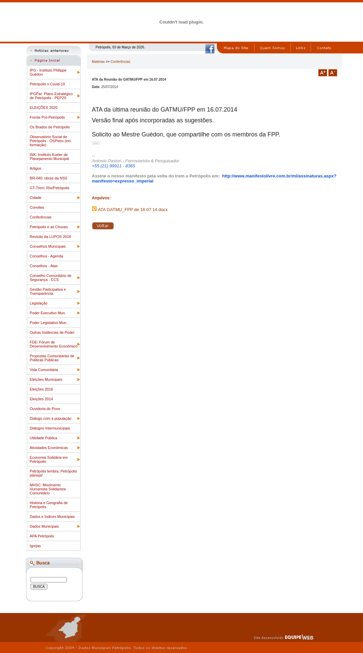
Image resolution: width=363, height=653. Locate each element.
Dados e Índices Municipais (52, 517)
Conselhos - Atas (44, 266)
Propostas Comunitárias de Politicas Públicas (52, 358)
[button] (95, 143)
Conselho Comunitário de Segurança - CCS (51, 278)
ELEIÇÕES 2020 (44, 108)
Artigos (35, 168)
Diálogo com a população (51, 418)
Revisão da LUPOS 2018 (50, 237)
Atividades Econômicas (49, 448)
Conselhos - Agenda (46, 256)
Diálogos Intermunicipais (50, 428)
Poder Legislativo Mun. (48, 323)
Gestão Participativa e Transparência (48, 291)
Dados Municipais (44, 526)
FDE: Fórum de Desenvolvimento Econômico (54, 344)
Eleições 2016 (41, 389)
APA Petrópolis (42, 536)
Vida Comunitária (44, 370)
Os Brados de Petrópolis (50, 127)
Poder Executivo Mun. (48, 313)
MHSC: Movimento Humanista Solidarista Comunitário (48, 489)
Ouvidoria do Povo (45, 409)
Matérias (98, 62)
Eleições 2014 (41, 399)
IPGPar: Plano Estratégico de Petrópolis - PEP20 (51, 96)
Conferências (41, 217)
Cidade (36, 198)
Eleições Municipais (46, 379)
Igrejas (35, 546)
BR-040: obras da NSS (48, 178)
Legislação (39, 303)
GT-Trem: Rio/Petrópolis (50, 188)
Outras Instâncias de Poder (52, 332)
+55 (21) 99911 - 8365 (113, 165)
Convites (37, 207)
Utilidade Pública (43, 438)
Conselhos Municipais (48, 246)
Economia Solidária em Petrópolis (49, 459)
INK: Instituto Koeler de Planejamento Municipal (49, 157)
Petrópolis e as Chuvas (49, 227)
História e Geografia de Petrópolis (49, 505)
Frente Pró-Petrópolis (47, 117)
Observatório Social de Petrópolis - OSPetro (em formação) (50, 141)
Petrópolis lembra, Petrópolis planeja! (53, 473)
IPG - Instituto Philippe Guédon (48, 72)
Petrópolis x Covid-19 (47, 84)
